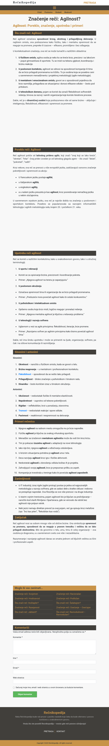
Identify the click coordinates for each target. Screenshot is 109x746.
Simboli (58, 12)
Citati (39, 12)
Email (16, 668)
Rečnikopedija (24, 2)
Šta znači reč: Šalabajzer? (68, 603)
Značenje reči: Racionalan (68, 594)
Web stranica (18, 678)
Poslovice (49, 12)
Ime (15, 658)
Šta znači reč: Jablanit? (26, 612)
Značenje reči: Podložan (67, 598)
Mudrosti (68, 12)
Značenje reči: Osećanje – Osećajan (73, 607)
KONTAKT (61, 731)
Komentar (18, 637)
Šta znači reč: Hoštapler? (27, 603)
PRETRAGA (90, 2)
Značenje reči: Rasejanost (27, 607)
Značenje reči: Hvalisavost (27, 598)
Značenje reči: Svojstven (26, 594)
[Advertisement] (54, 127)
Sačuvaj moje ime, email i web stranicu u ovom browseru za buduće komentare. (49, 687)
